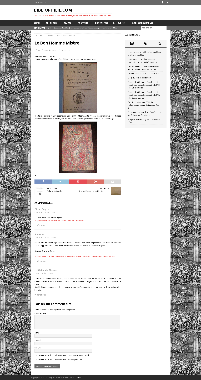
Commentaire (40, 313)
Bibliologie (51, 22)
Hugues (54, 50)
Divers (63, 50)
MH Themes (76, 377)
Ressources (119, 22)
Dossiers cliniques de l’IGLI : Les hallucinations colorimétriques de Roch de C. (145, 105)
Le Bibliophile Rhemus (45, 269)
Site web (38, 347)
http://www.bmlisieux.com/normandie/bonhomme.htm (59, 220)
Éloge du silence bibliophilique (140, 77)
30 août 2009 (43, 50)
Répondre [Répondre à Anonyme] (41, 261)
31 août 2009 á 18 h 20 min (43, 273)
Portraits (83, 22)
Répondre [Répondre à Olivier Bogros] (41, 225)
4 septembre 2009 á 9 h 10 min (44, 212)
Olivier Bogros (41, 209)
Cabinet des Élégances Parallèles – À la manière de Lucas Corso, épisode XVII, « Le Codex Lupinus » (144, 95)
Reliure (67, 22)
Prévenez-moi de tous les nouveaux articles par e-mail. (60, 359)
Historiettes (101, 22)
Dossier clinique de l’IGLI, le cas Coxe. (143, 73)
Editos (37, 22)
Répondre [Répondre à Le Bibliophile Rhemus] (41, 294)
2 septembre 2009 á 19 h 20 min (45, 237)
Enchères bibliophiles (142, 22)
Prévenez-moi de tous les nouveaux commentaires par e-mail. (63, 355)
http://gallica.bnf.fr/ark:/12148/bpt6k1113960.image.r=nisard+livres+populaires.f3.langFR (74, 256)
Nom (36, 332)
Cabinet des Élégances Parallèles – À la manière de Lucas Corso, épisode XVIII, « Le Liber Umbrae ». (144, 85)
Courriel (37, 340)
